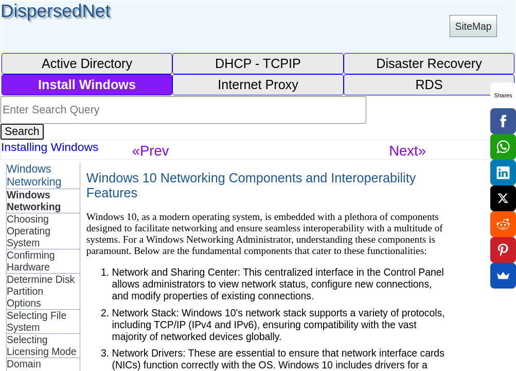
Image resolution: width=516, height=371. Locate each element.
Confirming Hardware (31, 261)
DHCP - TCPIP (258, 63)
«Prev (150, 151)
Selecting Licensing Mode (42, 345)
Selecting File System (36, 321)
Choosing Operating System (28, 230)
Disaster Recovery (429, 63)
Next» (407, 151)
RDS (428, 84)
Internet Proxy (258, 84)
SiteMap (473, 26)
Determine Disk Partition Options (41, 291)
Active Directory (87, 63)
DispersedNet (55, 11)
